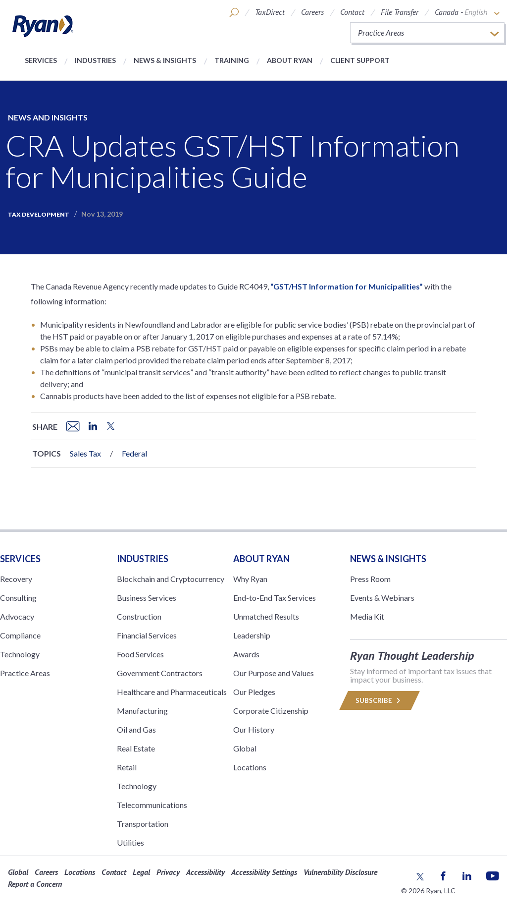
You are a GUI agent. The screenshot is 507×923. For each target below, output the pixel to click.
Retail (127, 767)
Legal (141, 872)
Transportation (142, 823)
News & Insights (165, 60)
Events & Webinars (382, 597)
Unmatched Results (266, 616)
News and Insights (48, 117)
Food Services (140, 654)
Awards (246, 654)
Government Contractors (160, 673)
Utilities (130, 842)
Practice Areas (25, 673)
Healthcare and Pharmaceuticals (172, 691)
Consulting (18, 597)
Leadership (251, 635)
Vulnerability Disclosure (340, 872)
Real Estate (136, 748)
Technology (20, 654)
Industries (95, 60)
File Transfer (399, 12)
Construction (139, 616)
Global (244, 748)
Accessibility (205, 872)
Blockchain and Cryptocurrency (170, 578)
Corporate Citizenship (270, 710)
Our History (253, 729)
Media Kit (367, 616)
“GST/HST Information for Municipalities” (346, 286)
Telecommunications (152, 804)
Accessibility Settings (264, 872)
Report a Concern (35, 884)
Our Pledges (254, 691)
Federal (134, 453)
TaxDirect (270, 12)
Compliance (20, 635)
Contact (352, 12)
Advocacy (17, 616)
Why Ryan (250, 578)
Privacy (168, 872)
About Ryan (289, 60)
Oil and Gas (136, 729)
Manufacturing (142, 710)
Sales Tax (85, 453)
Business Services (146, 597)
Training (231, 60)
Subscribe (379, 700)
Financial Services (147, 635)
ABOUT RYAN (261, 558)
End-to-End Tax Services (274, 597)
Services (41, 60)
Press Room (370, 578)
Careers (312, 12)
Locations (249, 767)
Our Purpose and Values (273, 673)
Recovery (16, 578)
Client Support (360, 60)
